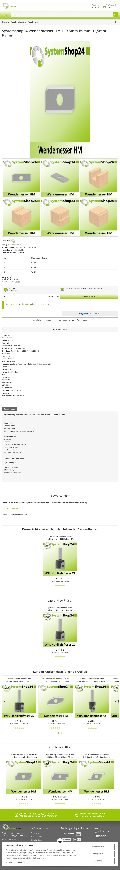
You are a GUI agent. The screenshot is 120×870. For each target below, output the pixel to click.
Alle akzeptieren (98, 847)
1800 (13, 361)
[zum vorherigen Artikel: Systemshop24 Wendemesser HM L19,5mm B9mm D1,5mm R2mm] (111, 22)
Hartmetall (17, 346)
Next (115, 702)
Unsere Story (36, 836)
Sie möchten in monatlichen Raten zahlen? (60, 320)
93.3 (12, 359)
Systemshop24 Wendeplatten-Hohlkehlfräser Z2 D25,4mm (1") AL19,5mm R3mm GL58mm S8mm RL (60, 537)
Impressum (10, 862)
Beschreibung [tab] (9, 409)
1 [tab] (59, 733)
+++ (20, 351)
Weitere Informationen (78, 320)
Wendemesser (16, 245)
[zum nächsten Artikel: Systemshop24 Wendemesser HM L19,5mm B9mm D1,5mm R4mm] (115, 22)
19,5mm (10, 340)
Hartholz (18, 348)
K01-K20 (8, 369)
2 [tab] (61, 733)
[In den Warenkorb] (89, 296)
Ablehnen (98, 861)
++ (7, 367)
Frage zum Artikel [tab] (26, 409)
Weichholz (25, 348)
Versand (17, 282)
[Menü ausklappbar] (4, 14)
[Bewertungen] (60, 585)
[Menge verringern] (4, 296)
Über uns (35, 833)
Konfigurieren (98, 854)
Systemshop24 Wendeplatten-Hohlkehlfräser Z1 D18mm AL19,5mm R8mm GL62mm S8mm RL (92, 680)
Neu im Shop (36, 840)
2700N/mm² (26, 351)
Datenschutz (21, 862)
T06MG (8, 382)
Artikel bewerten (11, 508)
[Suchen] (62, 14)
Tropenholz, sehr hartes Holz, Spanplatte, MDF (34, 364)
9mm (10, 335)
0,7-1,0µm (14, 372)
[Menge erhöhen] (57, 296)
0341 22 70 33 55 (11, 839)
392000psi (35, 351)
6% (9, 353)
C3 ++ (8, 385)
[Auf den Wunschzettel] (60, 329)
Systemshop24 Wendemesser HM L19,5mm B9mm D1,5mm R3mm (23, 755)
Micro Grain (20, 395)
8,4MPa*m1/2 (17, 390)
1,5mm (9, 338)
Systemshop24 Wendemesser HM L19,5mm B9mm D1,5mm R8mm (55, 680)
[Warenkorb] (109, 6)
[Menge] (27, 296)
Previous (4, 702)
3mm (10, 343)
